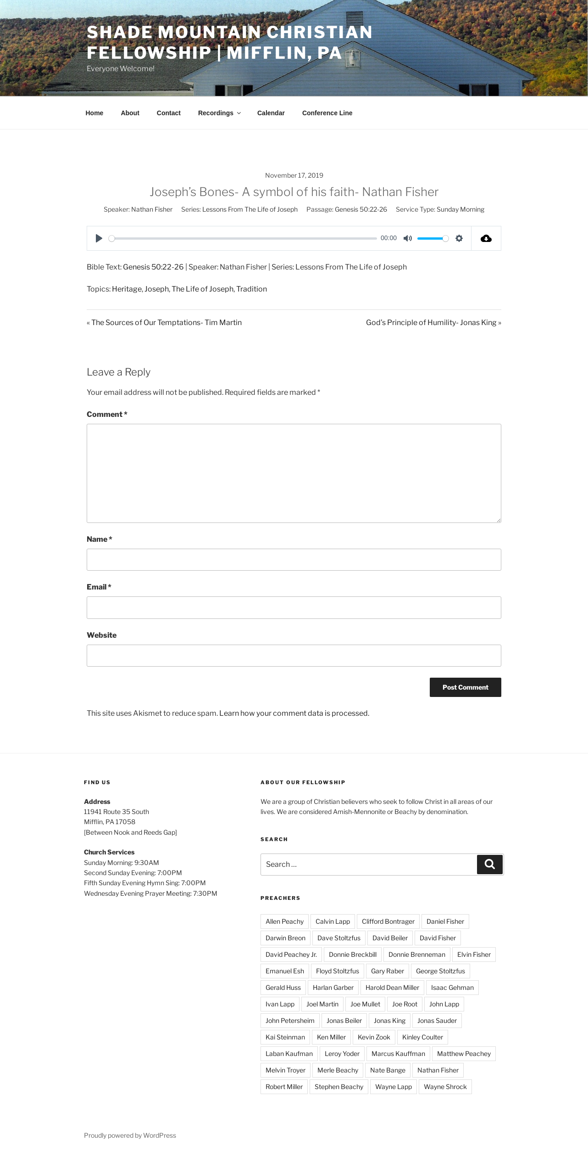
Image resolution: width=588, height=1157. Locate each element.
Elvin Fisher (474, 954)
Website (101, 635)
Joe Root (404, 1004)
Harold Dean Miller (392, 987)
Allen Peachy (285, 921)
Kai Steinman (285, 1037)
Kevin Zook (374, 1037)
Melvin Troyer (285, 1070)
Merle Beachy (337, 1070)
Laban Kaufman (289, 1053)
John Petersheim (290, 1020)
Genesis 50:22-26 (361, 209)
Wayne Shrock (445, 1086)
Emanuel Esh (285, 971)
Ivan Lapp (280, 1004)
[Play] (99, 238)
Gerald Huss (283, 987)
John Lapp (444, 1004)
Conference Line (327, 113)
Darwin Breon (285, 938)
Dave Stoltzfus (339, 938)
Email (99, 587)
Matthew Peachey (464, 1053)
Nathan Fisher (151, 209)
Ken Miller (331, 1037)
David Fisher (438, 938)
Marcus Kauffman (398, 1053)
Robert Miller (284, 1086)
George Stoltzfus (440, 971)
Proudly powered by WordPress (130, 1135)
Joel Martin (322, 1004)
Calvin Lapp (333, 921)
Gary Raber (387, 971)
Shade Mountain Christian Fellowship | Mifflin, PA (230, 42)
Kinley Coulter (422, 1037)
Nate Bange (387, 1070)
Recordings (220, 113)
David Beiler (390, 938)
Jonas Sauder (437, 1020)
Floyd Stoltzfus (337, 971)
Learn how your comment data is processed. (294, 713)
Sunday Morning (460, 209)
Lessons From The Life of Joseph (250, 209)
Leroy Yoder (342, 1053)
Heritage (127, 289)
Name (99, 539)
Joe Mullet (365, 1004)
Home (95, 113)
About (130, 113)
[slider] (243, 238)
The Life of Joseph (202, 289)
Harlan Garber (333, 987)
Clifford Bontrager (388, 921)
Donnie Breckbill (353, 954)
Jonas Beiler (344, 1020)
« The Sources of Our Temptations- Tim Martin (164, 322)
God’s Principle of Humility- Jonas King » (433, 322)
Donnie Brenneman (416, 954)
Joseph (156, 289)
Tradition (251, 289)
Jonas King (389, 1020)
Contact (169, 113)
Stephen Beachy (339, 1086)
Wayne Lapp (393, 1086)
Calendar (271, 113)
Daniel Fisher (445, 921)
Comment (107, 414)
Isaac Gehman (452, 987)
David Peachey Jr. (291, 954)
